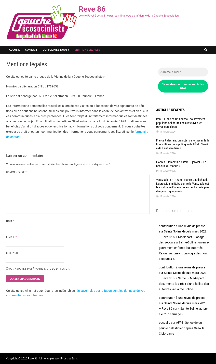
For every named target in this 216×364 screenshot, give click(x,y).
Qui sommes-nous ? (56, 49)
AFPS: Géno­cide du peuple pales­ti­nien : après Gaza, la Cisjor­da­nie (182, 328)
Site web (12, 253)
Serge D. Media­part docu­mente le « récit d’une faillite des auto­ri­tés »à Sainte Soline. (184, 283)
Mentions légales (87, 49)
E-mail (11, 237)
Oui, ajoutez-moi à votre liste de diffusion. (38, 268)
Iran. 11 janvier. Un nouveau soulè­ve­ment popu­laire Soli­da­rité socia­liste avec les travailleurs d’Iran (180, 122)
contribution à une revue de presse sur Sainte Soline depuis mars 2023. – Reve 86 (183, 231)
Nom (10, 221)
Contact (31, 49)
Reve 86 (92, 9)
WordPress (61, 358)
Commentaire (16, 172)
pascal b (164, 322)
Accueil (14, 49)
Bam (74, 358)
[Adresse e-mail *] (183, 72)
